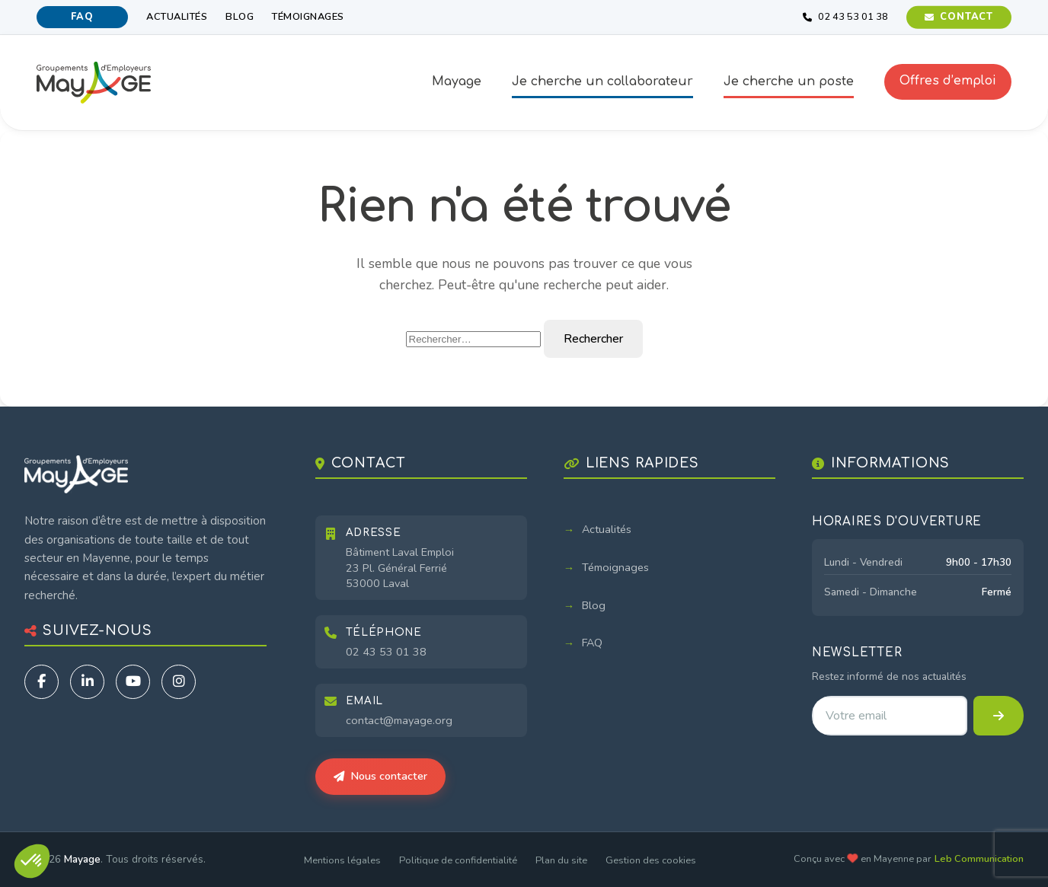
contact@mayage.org (399, 720)
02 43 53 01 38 (386, 651)
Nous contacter (380, 775)
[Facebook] (41, 682)
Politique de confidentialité (458, 860)
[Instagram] (178, 682)
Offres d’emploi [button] (947, 81)
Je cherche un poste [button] (789, 81)
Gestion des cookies (650, 860)
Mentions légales (342, 860)
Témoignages (308, 17)
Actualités (176, 17)
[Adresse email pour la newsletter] (889, 715)
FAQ (82, 17)
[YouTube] (133, 682)
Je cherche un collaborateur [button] (602, 81)
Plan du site (561, 860)
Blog (239, 17)
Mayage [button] (456, 81)
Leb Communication (979, 859)
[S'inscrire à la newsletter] (998, 715)
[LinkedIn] (87, 682)
